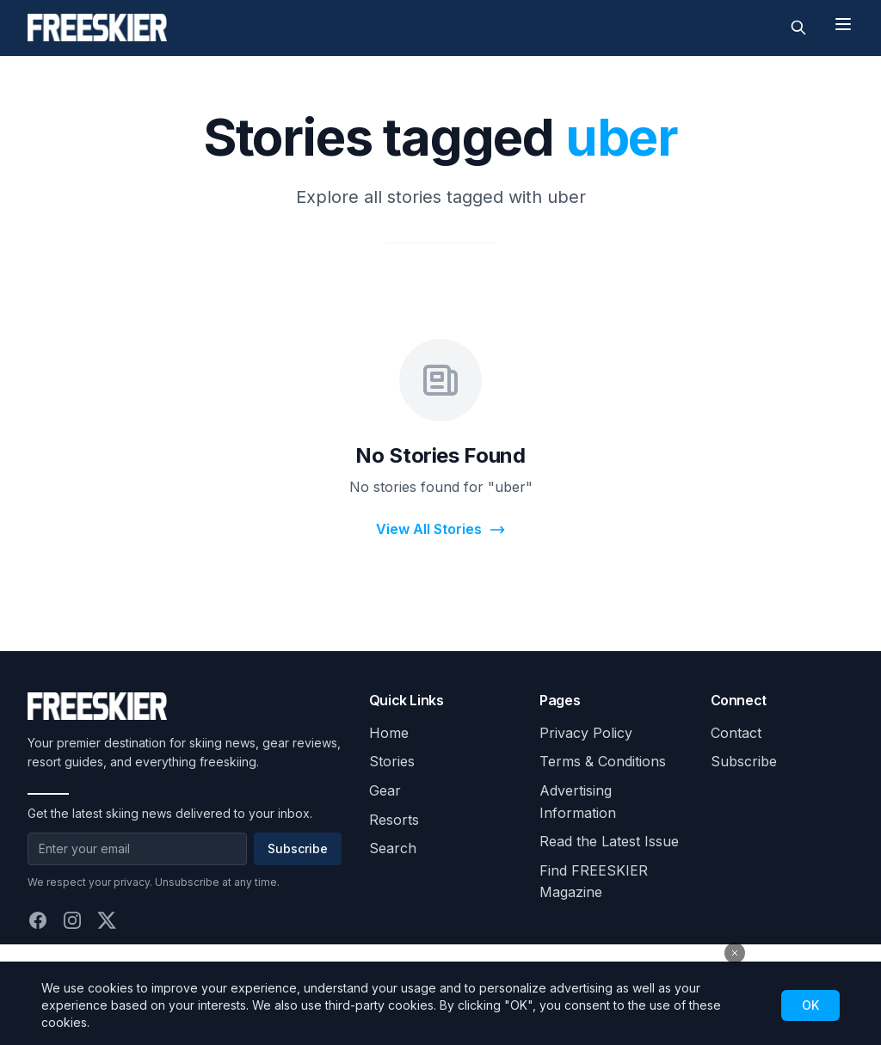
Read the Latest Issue (609, 841)
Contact (736, 732)
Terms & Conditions (602, 761)
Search (392, 848)
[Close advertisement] (734, 953)
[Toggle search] (798, 27)
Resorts (394, 819)
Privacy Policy (585, 732)
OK (810, 1005)
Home (389, 732)
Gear (385, 790)
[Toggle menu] (843, 24)
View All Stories (441, 529)
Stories (392, 761)
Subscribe (298, 848)
